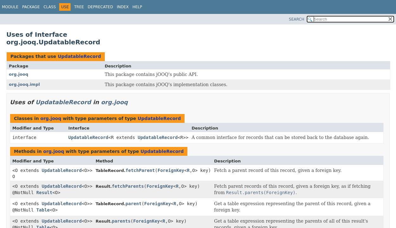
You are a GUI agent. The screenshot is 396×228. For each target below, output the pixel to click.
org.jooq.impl (24, 84)
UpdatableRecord (79, 56)
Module (10, 7)
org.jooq (18, 74)
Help (137, 7)
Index (123, 7)
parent (134, 203)
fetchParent (140, 170)
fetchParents (128, 186)
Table (43, 209)
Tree (79, 7)
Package (31, 7)
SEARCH (297, 19)
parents (121, 221)
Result (44, 192)
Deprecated (100, 7)
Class (49, 7)
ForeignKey (171, 170)
